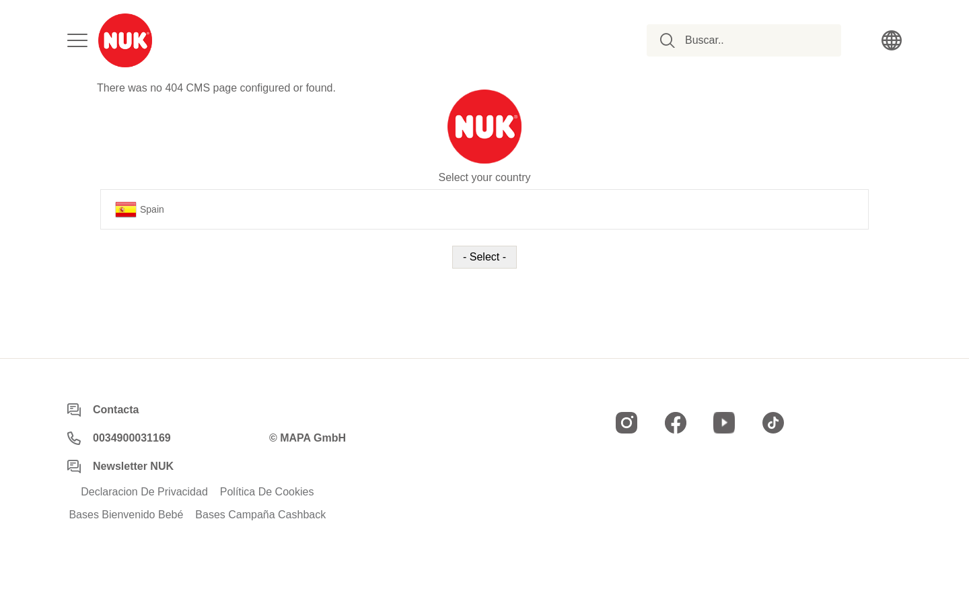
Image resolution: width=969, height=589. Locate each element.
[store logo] (125, 40)
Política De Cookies (267, 492)
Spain (139, 209)
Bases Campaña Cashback (260, 515)
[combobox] (751, 40)
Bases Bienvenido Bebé (126, 515)
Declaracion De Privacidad (144, 492)
